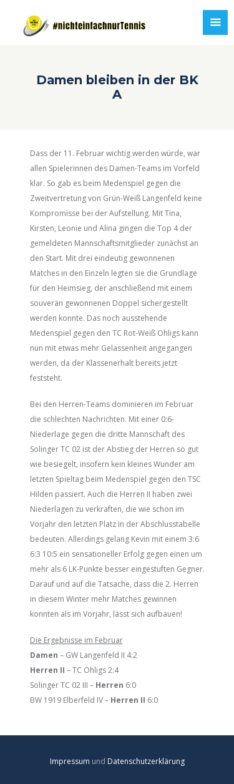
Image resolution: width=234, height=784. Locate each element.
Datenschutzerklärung (146, 761)
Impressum (71, 761)
